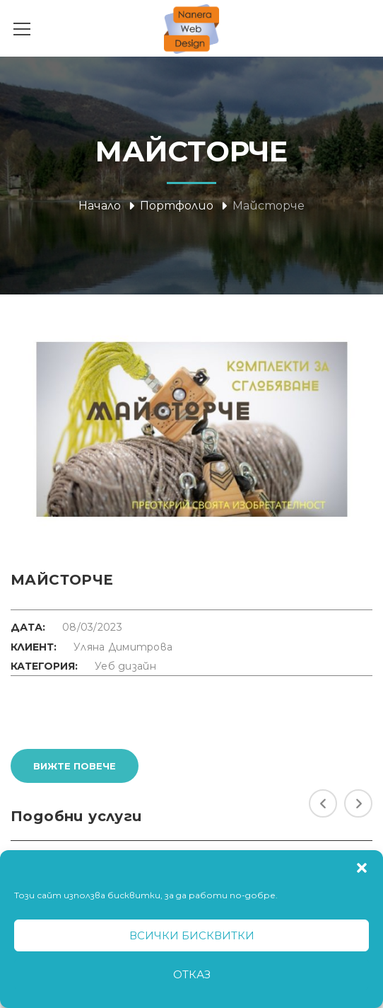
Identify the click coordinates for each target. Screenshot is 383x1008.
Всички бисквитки (191, 935)
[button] (362, 868)
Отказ (192, 974)
